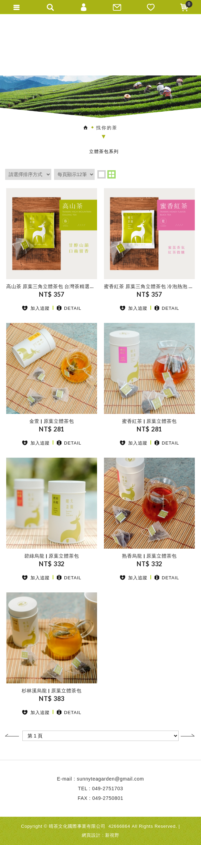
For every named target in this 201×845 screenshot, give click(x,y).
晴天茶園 (100, 45)
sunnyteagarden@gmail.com (110, 779)
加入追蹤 (36, 308)
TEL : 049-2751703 (100, 788)
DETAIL (69, 308)
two (111, 174)
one (101, 174)
